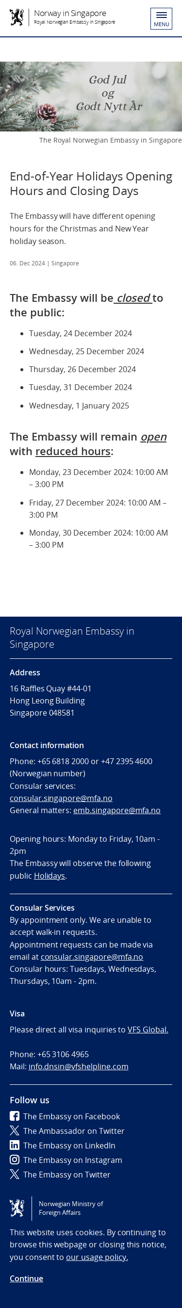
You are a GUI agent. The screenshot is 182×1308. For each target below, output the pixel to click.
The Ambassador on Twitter (67, 1131)
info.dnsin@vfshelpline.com (79, 1066)
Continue (26, 1278)
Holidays (50, 875)
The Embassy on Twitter (60, 1174)
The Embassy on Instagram (66, 1160)
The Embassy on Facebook (65, 1116)
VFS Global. (148, 1029)
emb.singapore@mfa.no (117, 810)
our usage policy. (97, 1257)
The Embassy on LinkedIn (63, 1145)
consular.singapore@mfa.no (61, 798)
